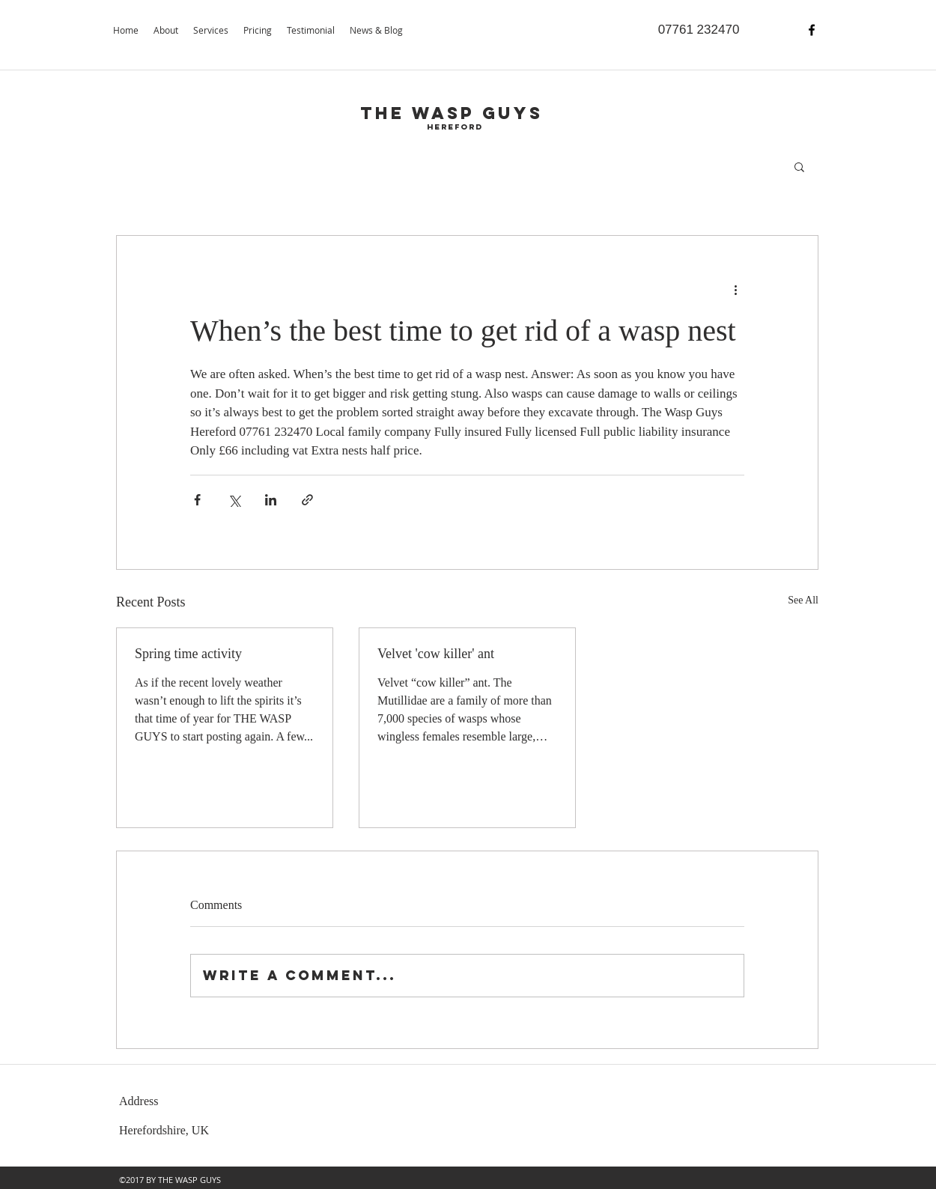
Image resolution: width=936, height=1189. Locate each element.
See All (803, 600)
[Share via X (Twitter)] (234, 500)
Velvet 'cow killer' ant (435, 653)
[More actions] (735, 290)
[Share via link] (307, 500)
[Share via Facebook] (197, 500)
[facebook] (811, 29)
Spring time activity (188, 653)
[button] (799, 166)
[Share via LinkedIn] (271, 500)
